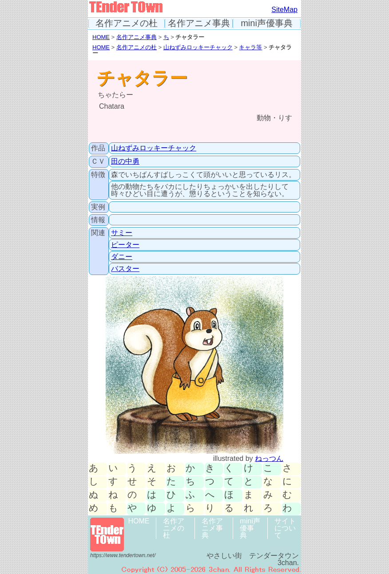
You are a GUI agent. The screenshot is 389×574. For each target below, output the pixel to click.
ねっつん (269, 458)
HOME (101, 37)
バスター (125, 268)
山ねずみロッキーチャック (198, 47)
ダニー (121, 256)
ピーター (125, 244)
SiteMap (284, 9)
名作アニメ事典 (199, 23)
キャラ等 (250, 47)
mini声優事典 (267, 23)
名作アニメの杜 (126, 23)
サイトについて (285, 528)
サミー (121, 232)
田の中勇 (125, 161)
